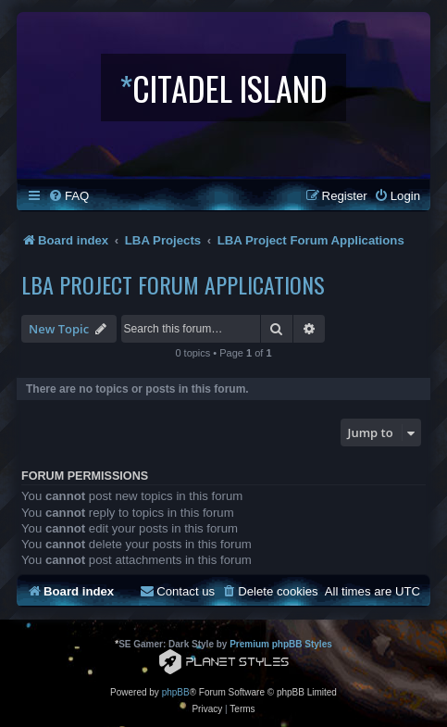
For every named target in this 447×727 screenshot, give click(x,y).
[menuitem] (68, 195)
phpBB (176, 692)
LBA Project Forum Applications (173, 284)
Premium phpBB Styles (281, 644)
